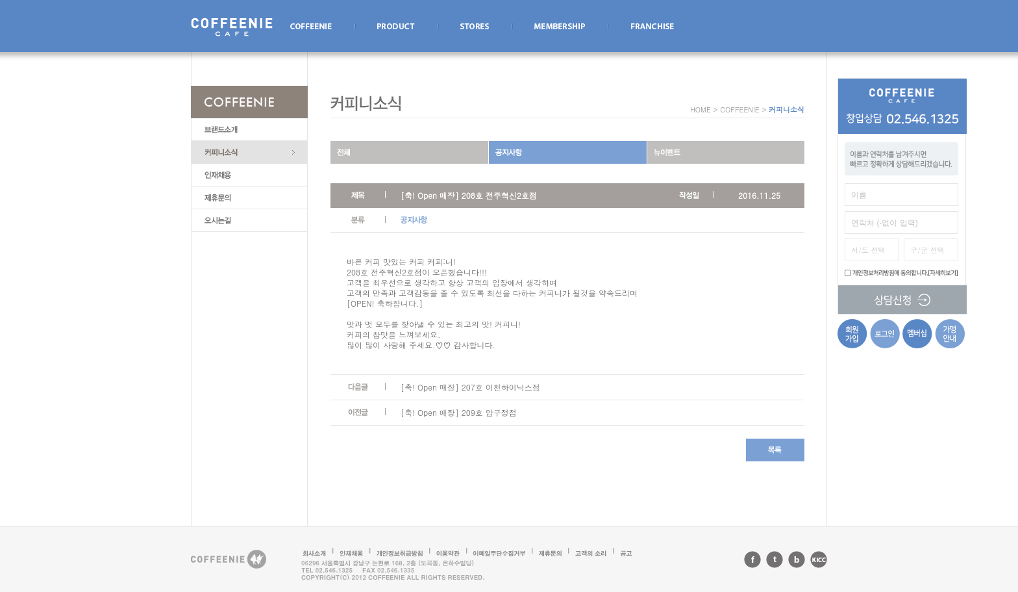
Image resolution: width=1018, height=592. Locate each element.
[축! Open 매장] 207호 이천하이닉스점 (470, 387)
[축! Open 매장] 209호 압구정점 (459, 412)
